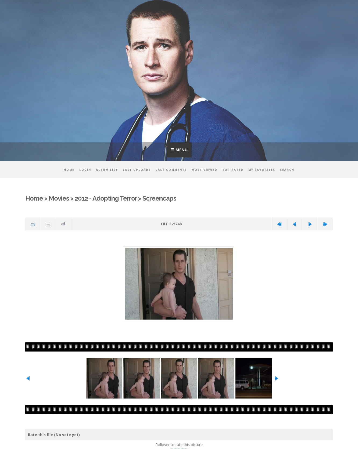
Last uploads (137, 170)
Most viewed (204, 170)
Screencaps (160, 198)
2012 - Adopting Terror (106, 198)
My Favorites (261, 170)
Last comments (171, 170)
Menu (182, 149)
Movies (59, 198)
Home (69, 170)
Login (85, 170)
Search (287, 170)
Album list (107, 170)
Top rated (233, 170)
